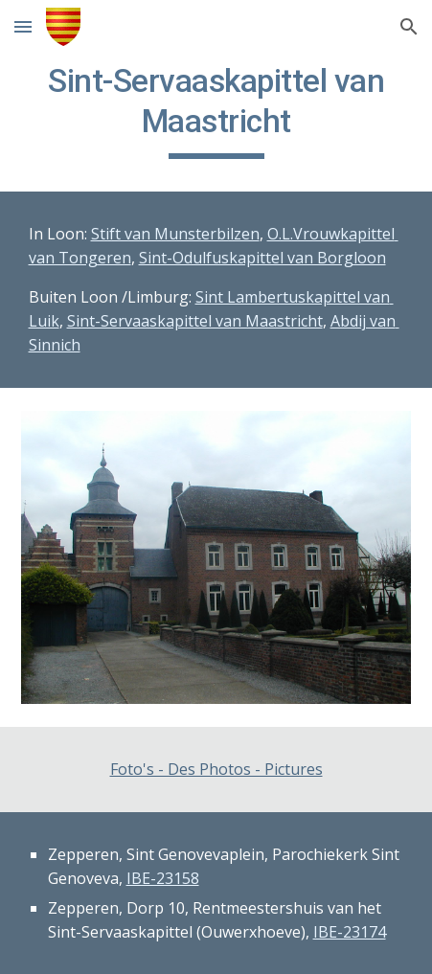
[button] (23, 26)
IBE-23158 (162, 878)
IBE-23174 (349, 931)
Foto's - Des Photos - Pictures (216, 769)
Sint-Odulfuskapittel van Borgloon (262, 257)
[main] (216, 110)
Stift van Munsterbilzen (175, 233)
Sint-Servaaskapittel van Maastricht (195, 320)
